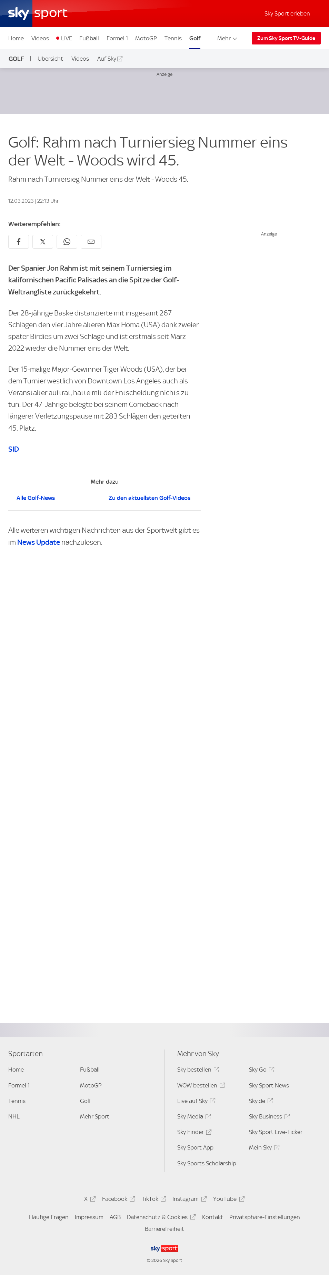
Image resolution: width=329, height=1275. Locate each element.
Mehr (227, 38)
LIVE (66, 38)
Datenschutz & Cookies (160, 1218)
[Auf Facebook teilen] (18, 242)
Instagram (188, 1200)
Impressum (89, 1217)
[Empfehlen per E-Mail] (91, 242)
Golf (194, 38)
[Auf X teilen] (42, 242)
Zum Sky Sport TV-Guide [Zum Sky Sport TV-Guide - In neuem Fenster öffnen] (286, 38)
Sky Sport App (195, 1147)
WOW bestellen (200, 1086)
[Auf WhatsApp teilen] (67, 242)
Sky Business (268, 1117)
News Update (38, 542)
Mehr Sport (94, 1116)
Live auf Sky (195, 1102)
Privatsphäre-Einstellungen (264, 1217)
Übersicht (50, 58)
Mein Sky (263, 1148)
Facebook (117, 1200)
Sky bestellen (197, 1070)
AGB (115, 1217)
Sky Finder (193, 1133)
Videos (40, 38)
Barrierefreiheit (164, 1228)
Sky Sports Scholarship (206, 1163)
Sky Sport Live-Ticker (275, 1131)
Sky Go (260, 1070)
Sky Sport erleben (287, 13)
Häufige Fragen (49, 1217)
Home (16, 38)
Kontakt (212, 1217)
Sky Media (193, 1117)
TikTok (153, 1200)
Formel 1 (117, 38)
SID (13, 449)
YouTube (227, 1200)
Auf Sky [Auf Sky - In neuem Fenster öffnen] (106, 58)
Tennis (173, 38)
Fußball (89, 38)
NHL (14, 1116)
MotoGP (146, 38)
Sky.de (260, 1102)
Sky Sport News (269, 1085)
